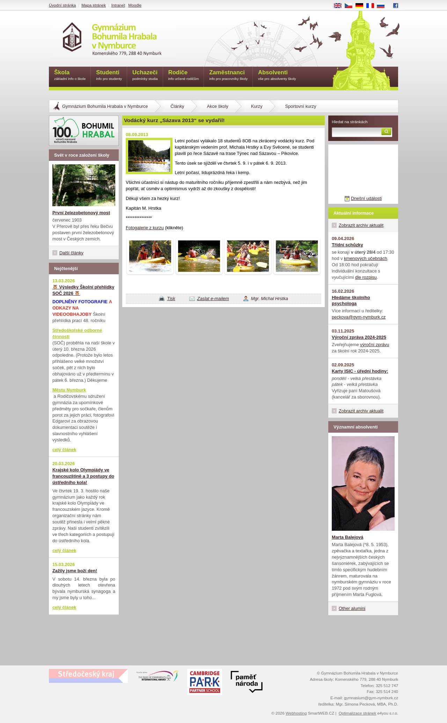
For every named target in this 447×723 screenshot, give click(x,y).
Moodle (134, 5)
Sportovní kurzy (300, 106)
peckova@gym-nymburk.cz (359, 317)
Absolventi (277, 75)
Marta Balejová (347, 537)
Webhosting (296, 713)
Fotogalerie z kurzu (145, 227)
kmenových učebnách (365, 258)
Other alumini (352, 608)
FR (372, 6)
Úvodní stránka (62, 5)
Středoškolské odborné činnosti (77, 333)
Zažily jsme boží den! (74, 570)
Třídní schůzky (347, 244)
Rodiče (183, 75)
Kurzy (257, 106)
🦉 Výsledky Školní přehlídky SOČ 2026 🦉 (83, 290)
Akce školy (217, 106)
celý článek (64, 449)
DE (362, 6)
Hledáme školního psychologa (351, 300)
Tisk (171, 298)
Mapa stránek (93, 5)
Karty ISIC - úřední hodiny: (360, 371)
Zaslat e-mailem (213, 298)
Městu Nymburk (69, 390)
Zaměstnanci (228, 75)
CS (351, 6)
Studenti (109, 75)
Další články (71, 252)
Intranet (118, 5)
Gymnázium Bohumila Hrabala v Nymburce (105, 106)
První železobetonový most (81, 212)
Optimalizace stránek (357, 713)
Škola (70, 75)
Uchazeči (145, 75)
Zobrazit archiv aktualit (361, 225)
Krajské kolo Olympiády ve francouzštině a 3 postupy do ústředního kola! (83, 476)
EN (340, 6)
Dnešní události (366, 198)
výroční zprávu (374, 344)
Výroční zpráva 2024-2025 (359, 337)
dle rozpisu (366, 277)
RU (383, 6)
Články (177, 106)
